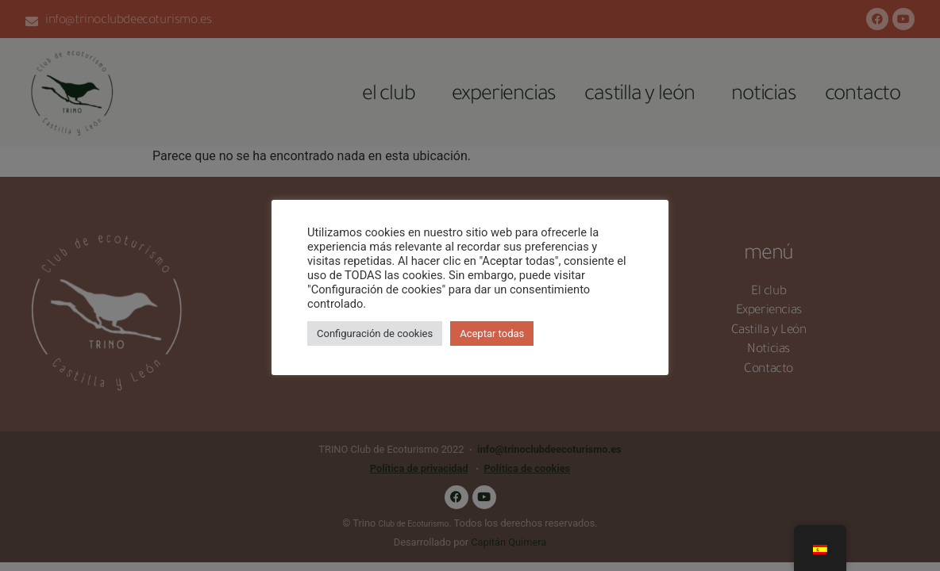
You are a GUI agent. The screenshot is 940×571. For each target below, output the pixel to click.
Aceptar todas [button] (492, 333)
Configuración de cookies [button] (375, 333)
